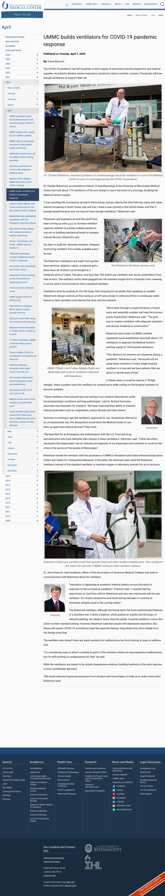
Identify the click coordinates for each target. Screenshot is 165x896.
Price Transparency (66, 788)
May (10, 429)
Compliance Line (147, 767)
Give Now (7, 774)
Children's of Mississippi (68, 770)
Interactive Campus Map (14, 778)
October (11, 457)
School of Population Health (39, 818)
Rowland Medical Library (38, 788)
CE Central (7, 767)
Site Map (7, 793)
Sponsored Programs (95, 789)
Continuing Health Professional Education (40, 775)
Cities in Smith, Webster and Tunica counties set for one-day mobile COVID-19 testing (22, 205)
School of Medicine (38, 809)
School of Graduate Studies (39, 798)
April (10, 109)
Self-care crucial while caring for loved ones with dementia (22, 318)
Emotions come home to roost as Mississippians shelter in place (20, 168)
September (13, 452)
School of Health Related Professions (41, 804)
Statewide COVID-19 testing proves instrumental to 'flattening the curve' (22, 277)
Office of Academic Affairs (38, 782)
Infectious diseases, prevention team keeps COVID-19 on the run (19, 366)
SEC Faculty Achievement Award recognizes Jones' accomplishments (21, 379)
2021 (7, 75)
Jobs (5, 782)
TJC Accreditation (148, 788)
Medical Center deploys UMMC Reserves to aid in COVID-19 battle (20, 180)
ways (70, 221)
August (11, 446)
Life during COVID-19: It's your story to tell (20, 390)
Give (127, 4)
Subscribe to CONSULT (123, 781)
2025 (7, 57)
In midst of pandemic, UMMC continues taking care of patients (22, 341)
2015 (7, 492)
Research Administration (92, 784)
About (117, 4)
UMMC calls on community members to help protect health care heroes (21, 143)
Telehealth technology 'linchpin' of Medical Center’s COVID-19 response (22, 255)
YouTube (118, 792)
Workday (7, 797)
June (10, 435)
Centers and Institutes (95, 767)
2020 (153, 14)
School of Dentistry (38, 793)
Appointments (150, 4)
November (12, 463)
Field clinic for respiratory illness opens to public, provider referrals (20, 307)
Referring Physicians (66, 792)
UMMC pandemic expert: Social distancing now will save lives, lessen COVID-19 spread (21, 119)
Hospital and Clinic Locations (66, 783)
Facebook (119, 784)
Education (76, 4)
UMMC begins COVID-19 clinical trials (20, 297)
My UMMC (7, 786)
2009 (7, 519)
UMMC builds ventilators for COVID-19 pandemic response (22, 192)
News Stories (22, 14)
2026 (7, 53)
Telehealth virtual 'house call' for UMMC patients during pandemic (22, 155)
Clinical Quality (64, 774)
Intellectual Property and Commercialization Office (96, 776)
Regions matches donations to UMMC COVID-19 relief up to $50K (22, 329)
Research (105, 4)
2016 (7, 487)
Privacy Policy (146, 784)
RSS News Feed (122, 804)
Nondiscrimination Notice (148, 779)
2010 (7, 514)
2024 (7, 62)
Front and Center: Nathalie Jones (21, 288)
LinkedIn (118, 800)
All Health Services (65, 767)
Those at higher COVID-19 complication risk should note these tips (22, 354)
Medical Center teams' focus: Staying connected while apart (22, 401)
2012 (7, 505)
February (12, 97)
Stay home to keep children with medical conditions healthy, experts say (21, 230)
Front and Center (13, 48)
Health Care (91, 4)
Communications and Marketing (122, 768)
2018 (7, 479)
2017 (7, 483)
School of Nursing (38, 813)
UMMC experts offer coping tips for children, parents (21, 132)
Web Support (146, 792)
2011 (7, 510)
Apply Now (35, 770)
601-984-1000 (69, 880)
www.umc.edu (50, 874)
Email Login (8, 770)
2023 (7, 66)
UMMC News (118, 777)
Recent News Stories (14, 35)
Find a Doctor (63, 778)
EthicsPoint (145, 770)
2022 (7, 71)
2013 (7, 501)
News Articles (14, 86)
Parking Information (12, 790)
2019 (7, 474)
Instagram (119, 796)
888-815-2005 (70, 884)
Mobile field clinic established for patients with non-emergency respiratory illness (22, 218)
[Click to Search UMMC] (162, 4)
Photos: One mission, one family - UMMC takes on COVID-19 (21, 243)
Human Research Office (96, 770)
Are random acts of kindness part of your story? (22, 266)
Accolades (10, 44)
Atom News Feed (122, 808)
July (9, 441)
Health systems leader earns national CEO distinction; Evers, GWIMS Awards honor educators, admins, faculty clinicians (22, 417)
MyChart (137, 4)
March (11, 103)
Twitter (118, 788)
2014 (7, 496)
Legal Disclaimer (147, 774)
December (12, 469)
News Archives (12, 39)
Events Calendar (120, 773)
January (11, 91)
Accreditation (36, 767)
